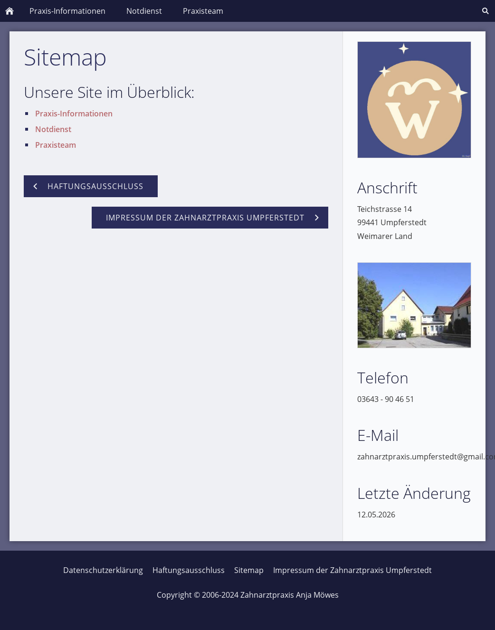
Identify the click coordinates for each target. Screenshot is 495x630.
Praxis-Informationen (74, 113)
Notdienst (53, 129)
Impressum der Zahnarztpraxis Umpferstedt (352, 570)
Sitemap (249, 570)
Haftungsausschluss (188, 570)
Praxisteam (55, 145)
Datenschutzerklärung (103, 570)
